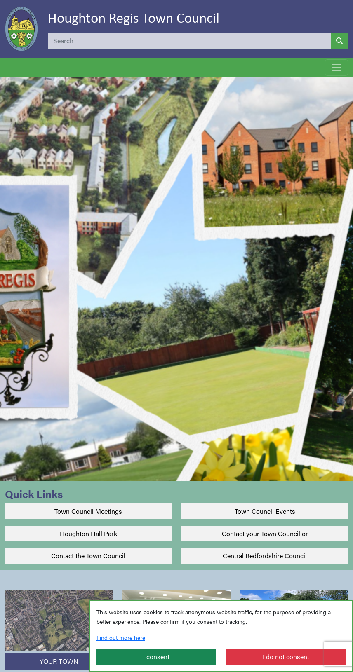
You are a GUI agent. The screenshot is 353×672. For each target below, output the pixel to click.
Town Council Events (265, 511)
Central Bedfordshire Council (265, 555)
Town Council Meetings (88, 511)
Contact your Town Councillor (265, 533)
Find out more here (120, 637)
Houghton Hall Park (88, 533)
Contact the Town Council (88, 555)
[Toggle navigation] (336, 67)
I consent (156, 656)
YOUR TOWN (59, 661)
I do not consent (286, 656)
